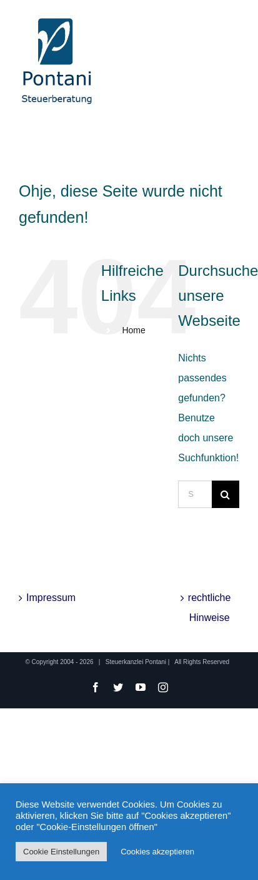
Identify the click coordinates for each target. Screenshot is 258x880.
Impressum (50, 597)
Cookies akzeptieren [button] (157, 851)
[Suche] (225, 494)
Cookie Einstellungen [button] (61, 851)
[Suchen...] (195, 494)
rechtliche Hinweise (209, 607)
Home (133, 330)
